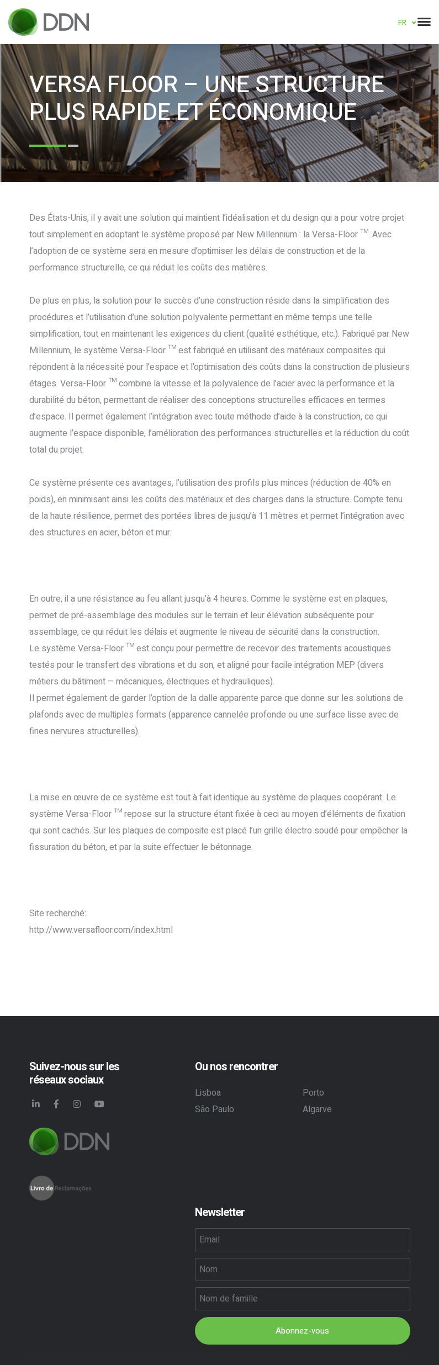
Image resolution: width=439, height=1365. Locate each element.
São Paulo (214, 1109)
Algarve (317, 1109)
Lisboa (208, 1093)
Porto (313, 1093)
